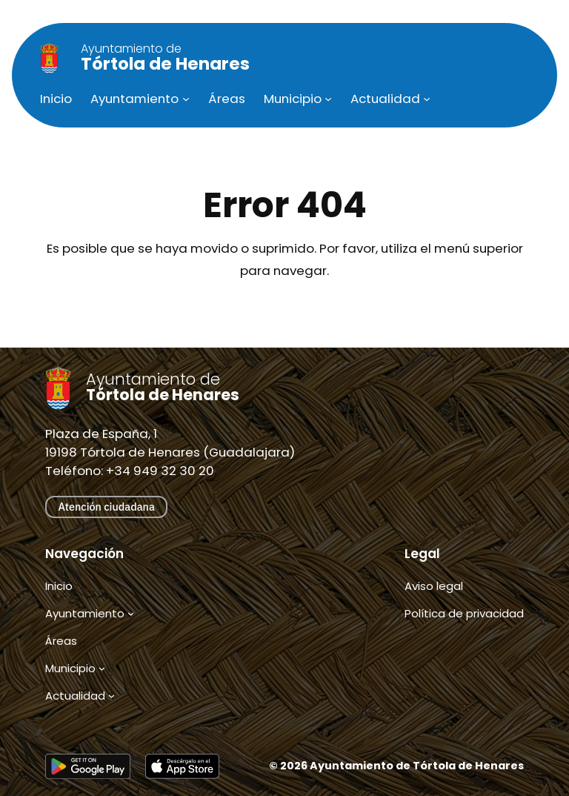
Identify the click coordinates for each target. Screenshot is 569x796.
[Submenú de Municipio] (328, 98)
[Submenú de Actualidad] (426, 98)
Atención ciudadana (106, 507)
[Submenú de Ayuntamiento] (186, 98)
